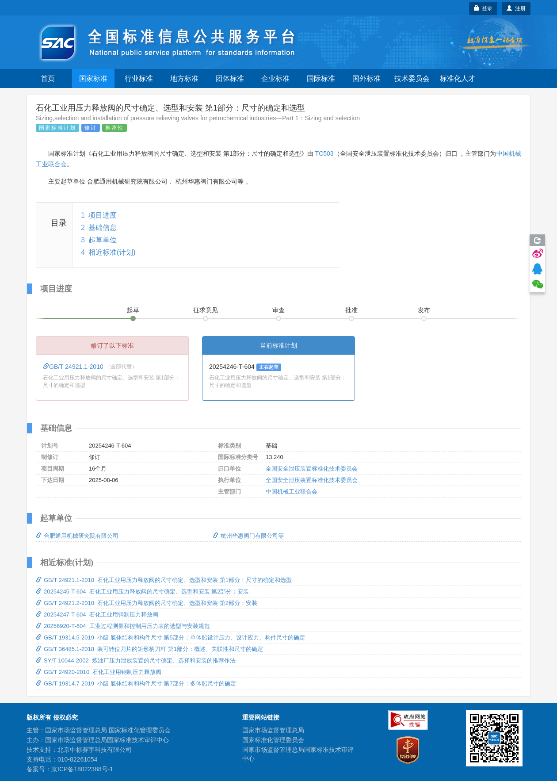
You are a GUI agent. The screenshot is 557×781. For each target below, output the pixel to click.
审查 (278, 310)
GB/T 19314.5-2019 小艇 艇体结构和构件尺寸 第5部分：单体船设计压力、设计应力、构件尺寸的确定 (170, 637)
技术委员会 (412, 78)
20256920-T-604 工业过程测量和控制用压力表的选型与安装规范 (123, 626)
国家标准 (93, 78)
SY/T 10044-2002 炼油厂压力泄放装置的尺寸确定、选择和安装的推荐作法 (136, 660)
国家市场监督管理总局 (273, 730)
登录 (483, 8)
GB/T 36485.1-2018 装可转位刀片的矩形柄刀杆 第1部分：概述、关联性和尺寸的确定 (149, 649)
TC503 (324, 153)
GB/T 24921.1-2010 (74, 366)
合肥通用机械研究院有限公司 (77, 535)
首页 (48, 78)
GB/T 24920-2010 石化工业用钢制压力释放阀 (98, 672)
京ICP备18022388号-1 (82, 769)
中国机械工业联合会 (291, 491)
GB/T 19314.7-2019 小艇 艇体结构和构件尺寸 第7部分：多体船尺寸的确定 (136, 683)
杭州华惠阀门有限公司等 (248, 535)
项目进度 (102, 215)
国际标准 (321, 78)
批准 (351, 310)
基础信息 (102, 227)
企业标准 (275, 78)
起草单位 (102, 240)
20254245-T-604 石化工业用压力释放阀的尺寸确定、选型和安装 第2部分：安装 (142, 591)
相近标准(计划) (112, 252)
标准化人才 (457, 78)
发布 (424, 310)
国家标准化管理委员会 (273, 739)
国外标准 (366, 78)
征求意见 (205, 310)
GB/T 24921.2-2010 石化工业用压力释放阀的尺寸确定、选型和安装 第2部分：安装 (146, 603)
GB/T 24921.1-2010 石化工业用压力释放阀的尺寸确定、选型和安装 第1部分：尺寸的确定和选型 (164, 580)
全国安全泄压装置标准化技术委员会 (312, 468)
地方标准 (184, 78)
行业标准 (139, 78)
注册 (516, 8)
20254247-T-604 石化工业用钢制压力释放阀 (97, 614)
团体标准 (230, 78)
